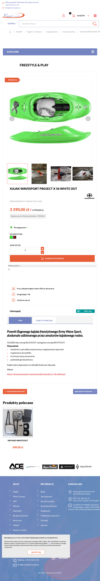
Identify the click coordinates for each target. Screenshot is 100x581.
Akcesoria (17, 520)
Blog (43, 491)
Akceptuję (36, 552)
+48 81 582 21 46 (32, 560)
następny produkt (85, 392)
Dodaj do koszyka (52, 258)
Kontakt (44, 520)
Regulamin (45, 511)
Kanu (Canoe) (19, 496)
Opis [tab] (20, 320)
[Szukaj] (59, 23)
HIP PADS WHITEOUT (18, 440)
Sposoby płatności (49, 506)
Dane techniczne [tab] (44, 320)
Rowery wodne (20, 530)
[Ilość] (25, 250)
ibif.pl (59, 573)
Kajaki (15, 491)
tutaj (49, 543)
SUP (15, 501)
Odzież (16, 525)
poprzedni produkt (15, 392)
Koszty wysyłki (47, 501)
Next (88, 118)
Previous (11, 118)
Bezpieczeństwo (20, 515)
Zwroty (44, 525)
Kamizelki (17, 511)
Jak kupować (46, 496)
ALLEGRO (63, 558)
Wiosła (16, 506)
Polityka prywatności (50, 515)
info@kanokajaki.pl (31, 565)
